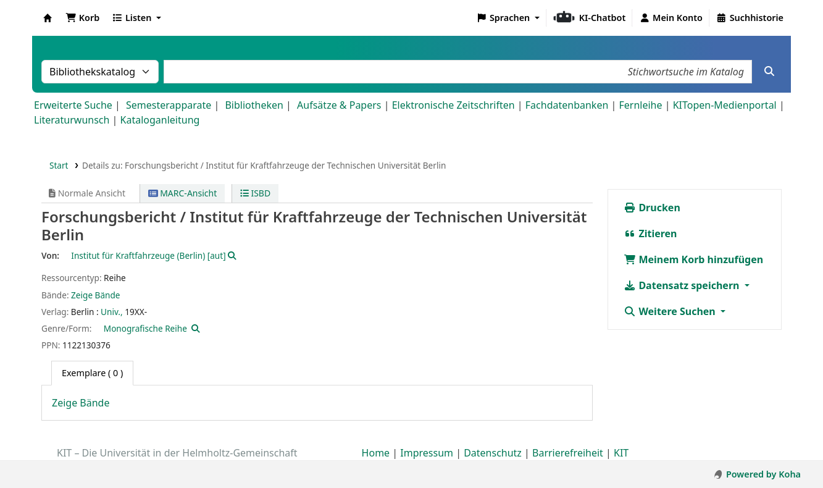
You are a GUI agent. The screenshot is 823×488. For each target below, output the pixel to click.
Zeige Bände (95, 295)
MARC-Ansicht (182, 193)
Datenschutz (493, 453)
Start (59, 165)
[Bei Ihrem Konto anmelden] (671, 18)
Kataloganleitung (160, 120)
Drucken (652, 207)
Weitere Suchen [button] (671, 311)
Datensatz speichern (683, 285)
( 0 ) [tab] (92, 373)
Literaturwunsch (71, 120)
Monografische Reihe (145, 328)
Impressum (426, 453)
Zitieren (650, 233)
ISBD (255, 193)
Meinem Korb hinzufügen (693, 259)
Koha (47, 18)
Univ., (112, 312)
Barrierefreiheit (567, 453)
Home (376, 453)
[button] (82, 18)
